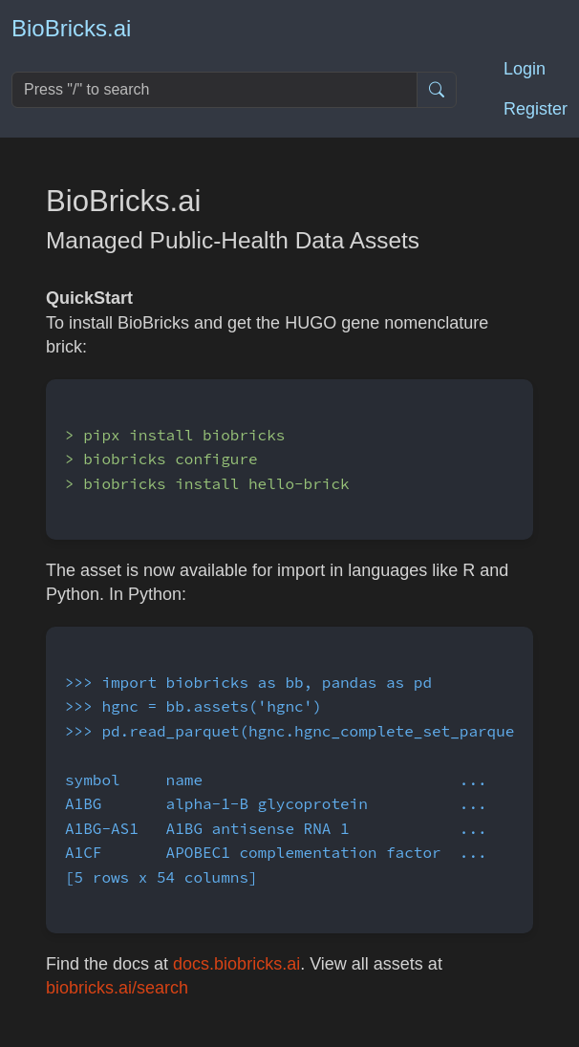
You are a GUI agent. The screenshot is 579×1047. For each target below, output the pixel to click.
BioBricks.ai (71, 28)
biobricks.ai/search (117, 987)
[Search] (214, 90)
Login (525, 68)
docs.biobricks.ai (236, 963)
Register (536, 108)
